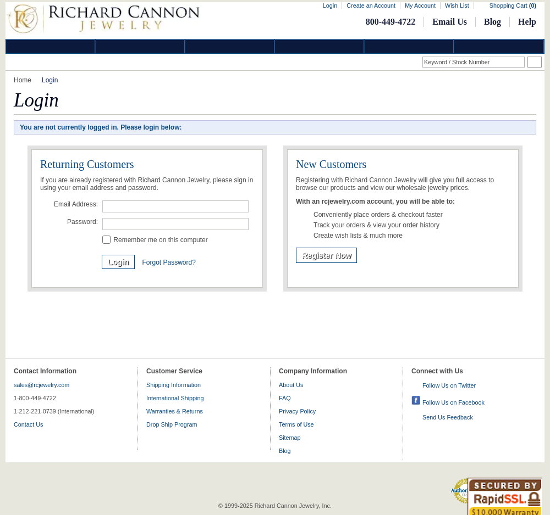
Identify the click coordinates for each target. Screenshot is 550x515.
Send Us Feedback (447, 417)
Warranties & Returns (174, 411)
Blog (492, 21)
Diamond (50, 46)
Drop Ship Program (171, 424)
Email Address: (76, 204)
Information (409, 46)
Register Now (326, 255)
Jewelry (319, 46)
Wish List (457, 5)
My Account (420, 5)
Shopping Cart (513, 5)
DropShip (498, 46)
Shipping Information (173, 385)
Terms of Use (296, 424)
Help (527, 21)
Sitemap (290, 437)
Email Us (449, 21)
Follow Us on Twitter (449, 385)
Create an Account (370, 5)
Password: (82, 222)
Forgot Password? (168, 262)
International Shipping (175, 398)
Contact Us (28, 424)
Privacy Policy (297, 411)
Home (22, 80)
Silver (229, 46)
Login (330, 5)
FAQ (285, 398)
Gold (140, 46)
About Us (291, 385)
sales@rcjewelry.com (41, 385)
